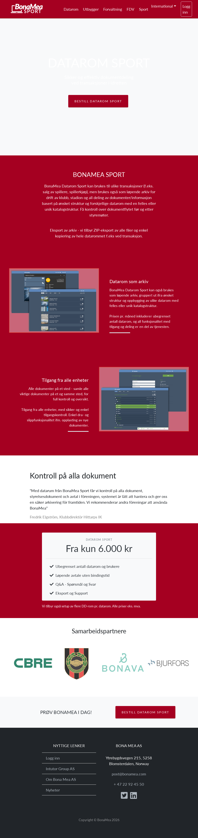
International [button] (162, 6)
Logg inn (186, 9)
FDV (130, 9)
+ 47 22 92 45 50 (129, 784)
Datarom (71, 9)
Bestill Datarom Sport (98, 101)
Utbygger (91, 9)
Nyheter (53, 790)
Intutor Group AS (60, 768)
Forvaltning (112, 9)
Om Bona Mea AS (61, 779)
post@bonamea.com (129, 774)
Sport (143, 9)
